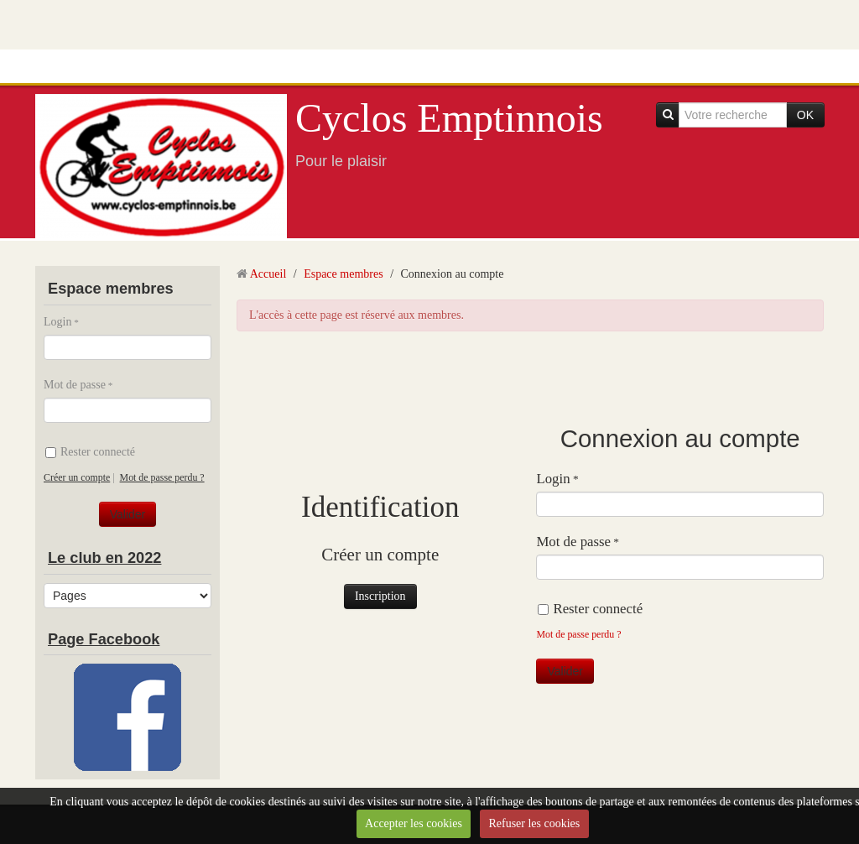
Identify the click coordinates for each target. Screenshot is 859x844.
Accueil (268, 274)
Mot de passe (75, 384)
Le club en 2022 (104, 558)
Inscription (380, 596)
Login (57, 321)
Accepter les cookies (413, 823)
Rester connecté (90, 451)
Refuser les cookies (534, 823)
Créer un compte (77, 477)
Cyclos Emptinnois (449, 118)
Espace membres (343, 274)
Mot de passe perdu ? (162, 477)
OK (805, 115)
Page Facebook (103, 639)
